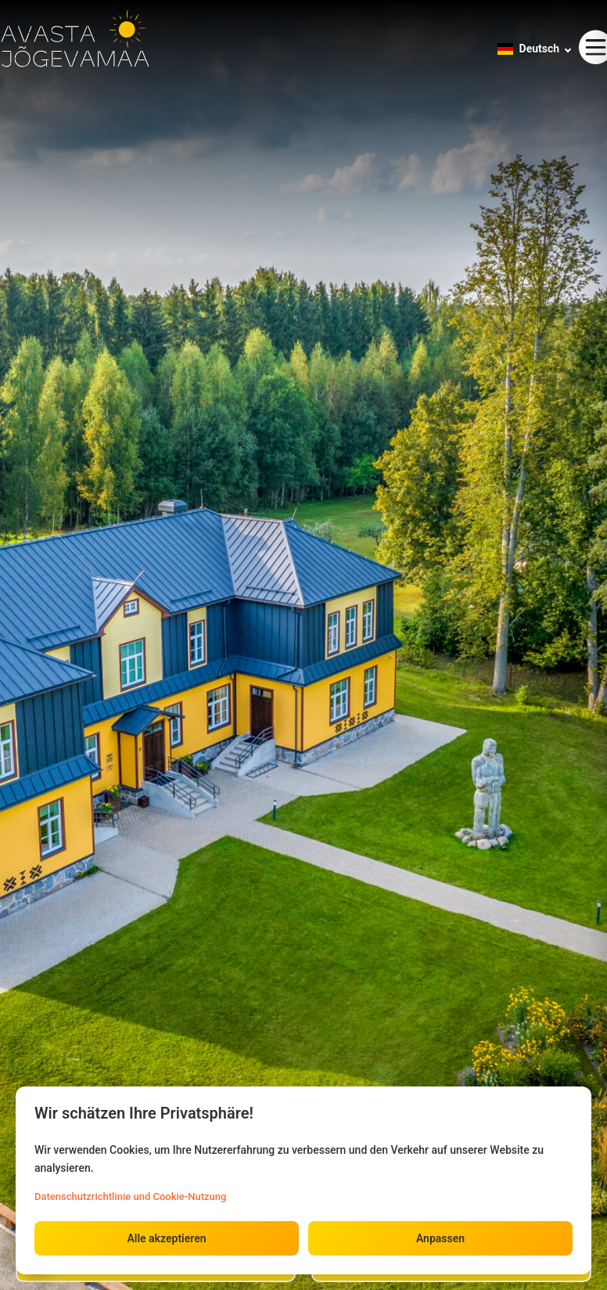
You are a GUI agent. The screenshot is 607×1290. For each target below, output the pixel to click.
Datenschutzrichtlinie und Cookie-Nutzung (130, 1196)
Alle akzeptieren (166, 1238)
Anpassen (440, 1238)
